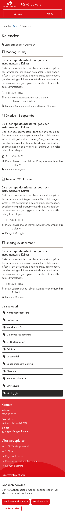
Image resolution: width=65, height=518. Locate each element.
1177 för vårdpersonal (17, 446)
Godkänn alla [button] (40, 501)
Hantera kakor (11, 508)
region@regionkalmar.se (18, 431)
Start (16, 26)
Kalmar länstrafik (14, 466)
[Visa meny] (48, 14)
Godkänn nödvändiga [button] (15, 501)
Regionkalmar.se (14, 456)
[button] (32, 313)
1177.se (9, 451)
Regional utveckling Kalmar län (22, 461)
